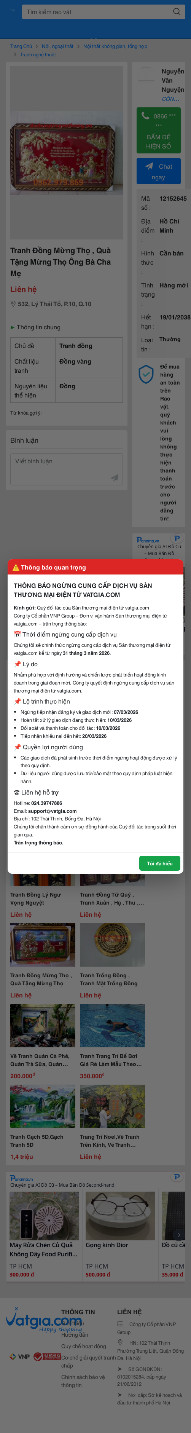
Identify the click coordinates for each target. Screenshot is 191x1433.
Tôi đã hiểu (160, 863)
